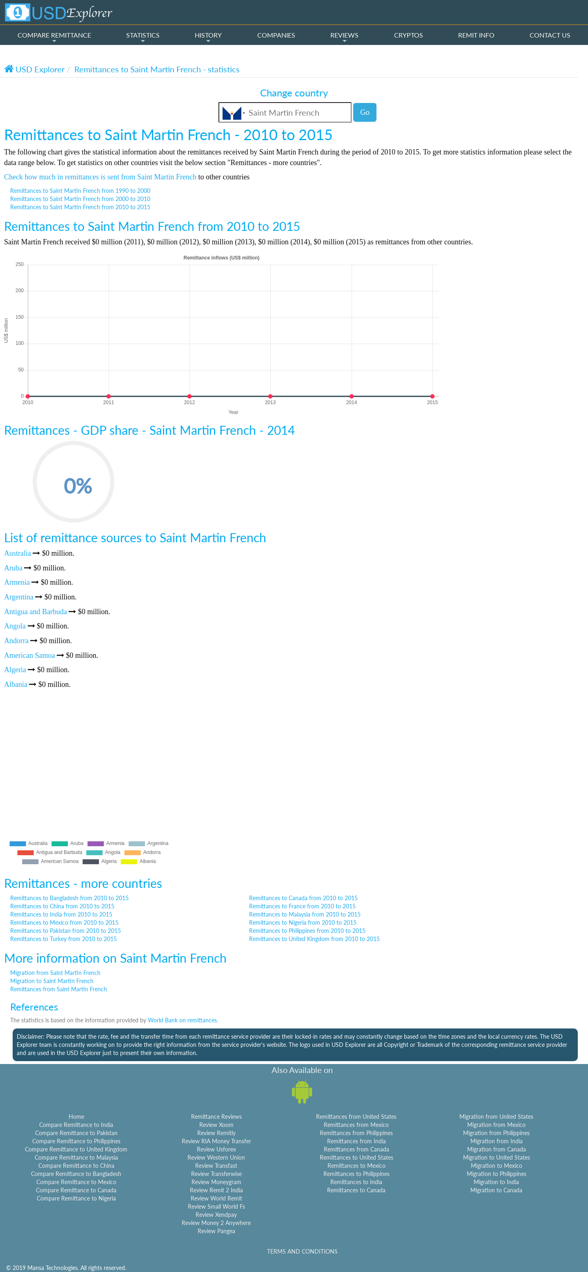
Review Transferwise (216, 1173)
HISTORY (208, 37)
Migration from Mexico (496, 1124)
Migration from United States (496, 1116)
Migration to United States (496, 1157)
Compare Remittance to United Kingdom (76, 1149)
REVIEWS (344, 37)
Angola (15, 626)
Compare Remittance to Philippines (76, 1141)
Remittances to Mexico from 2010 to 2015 (64, 922)
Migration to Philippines (496, 1173)
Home (76, 1116)
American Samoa (29, 655)
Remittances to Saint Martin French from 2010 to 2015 (80, 206)
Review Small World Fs (216, 1206)
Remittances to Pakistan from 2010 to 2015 (65, 930)
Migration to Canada (496, 1190)
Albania (15, 684)
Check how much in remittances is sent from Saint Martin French (100, 177)
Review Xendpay (216, 1214)
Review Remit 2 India (216, 1190)
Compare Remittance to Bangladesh (76, 1173)
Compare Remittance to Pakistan (76, 1132)
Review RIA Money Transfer (216, 1141)
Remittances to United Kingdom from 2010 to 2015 (314, 938)
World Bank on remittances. (183, 1020)
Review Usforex (216, 1149)
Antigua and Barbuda (35, 612)
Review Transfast (216, 1165)
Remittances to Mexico (356, 1165)
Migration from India (496, 1141)
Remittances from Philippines (356, 1132)
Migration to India (496, 1181)
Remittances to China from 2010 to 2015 (62, 906)
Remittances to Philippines (356, 1173)
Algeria (15, 670)
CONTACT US (550, 35)
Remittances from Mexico (356, 1124)
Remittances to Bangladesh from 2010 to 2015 (69, 897)
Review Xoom (216, 1124)
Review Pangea (216, 1230)
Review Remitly (216, 1132)
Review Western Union (216, 1157)
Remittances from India (356, 1141)
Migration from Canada (496, 1149)
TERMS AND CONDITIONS (302, 1251)
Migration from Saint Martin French (55, 972)
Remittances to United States (356, 1157)
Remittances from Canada (356, 1149)
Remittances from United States (356, 1116)
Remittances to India (356, 1181)
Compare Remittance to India (76, 1124)
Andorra (16, 641)
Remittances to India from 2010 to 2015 (61, 914)
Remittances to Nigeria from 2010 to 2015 (302, 922)
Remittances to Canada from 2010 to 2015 (303, 897)
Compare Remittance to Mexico (76, 1181)
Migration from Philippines (496, 1132)
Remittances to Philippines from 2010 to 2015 (307, 930)
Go (365, 111)
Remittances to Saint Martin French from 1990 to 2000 (80, 190)
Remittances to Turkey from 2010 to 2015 (63, 938)
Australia (17, 553)
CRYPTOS (408, 35)
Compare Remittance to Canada (76, 1190)
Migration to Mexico (496, 1165)
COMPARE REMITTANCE (54, 37)
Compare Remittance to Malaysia (76, 1157)
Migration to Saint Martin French (52, 980)
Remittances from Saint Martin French (58, 989)
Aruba (13, 568)
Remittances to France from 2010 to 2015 (302, 906)
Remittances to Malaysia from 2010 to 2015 (305, 914)
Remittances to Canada (356, 1190)
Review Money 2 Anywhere (216, 1222)
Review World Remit (216, 1198)
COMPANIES (276, 35)
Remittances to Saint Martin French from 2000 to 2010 (80, 198)
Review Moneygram (216, 1181)
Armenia (17, 582)
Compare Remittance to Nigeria (76, 1198)
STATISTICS (143, 37)
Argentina (18, 597)
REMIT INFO (476, 35)
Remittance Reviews (216, 1116)
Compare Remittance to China (76, 1165)
